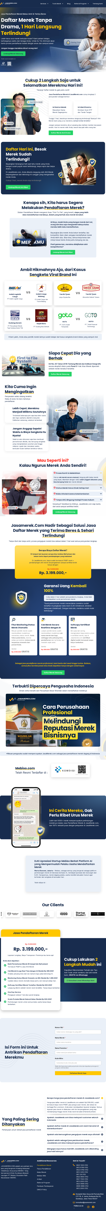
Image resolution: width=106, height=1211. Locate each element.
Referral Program (81, 3)
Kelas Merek (41, 1172)
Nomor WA (59, 1027)
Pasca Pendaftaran (44, 1169)
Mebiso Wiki (41, 1176)
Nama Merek (60, 1038)
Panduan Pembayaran (45, 1186)
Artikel (39, 1179)
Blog (68, 4)
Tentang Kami (98, 4)
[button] (53, 720)
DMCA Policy (42, 1190)
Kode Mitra (59, 1058)
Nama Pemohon (61, 1048)
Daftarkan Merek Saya (78, 1073)
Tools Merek (57, 3)
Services (44, 3)
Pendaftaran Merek (44, 1165)
